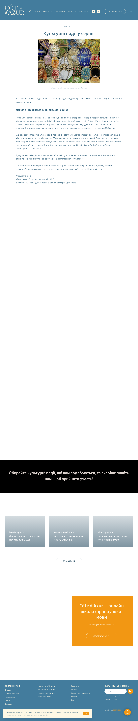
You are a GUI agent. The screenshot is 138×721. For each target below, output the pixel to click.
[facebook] (98, 11)
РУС (132, 11)
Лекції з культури (44, 696)
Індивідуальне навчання (46, 689)
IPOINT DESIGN (117, 710)
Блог (73, 700)
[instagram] (93, 11)
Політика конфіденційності (114, 696)
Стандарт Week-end (12, 693)
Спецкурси (9, 704)
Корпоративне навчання (46, 693)
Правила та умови (110, 699)
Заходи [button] (46, 11)
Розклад (74, 689)
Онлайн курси (32, 11)
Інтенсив (8, 700)
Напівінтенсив (10, 697)
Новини (74, 696)
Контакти (83, 11)
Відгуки (72, 11)
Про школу (60, 11)
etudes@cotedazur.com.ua (101, 624)
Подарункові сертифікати (80, 693)
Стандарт (8, 690)
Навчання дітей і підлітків (47, 686)
